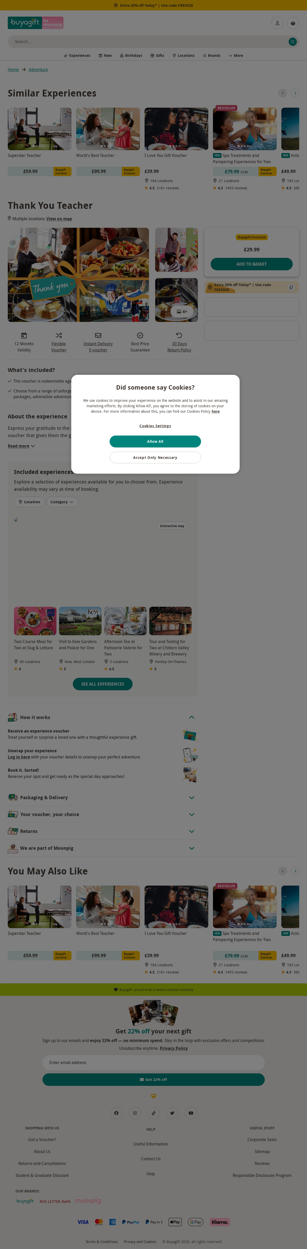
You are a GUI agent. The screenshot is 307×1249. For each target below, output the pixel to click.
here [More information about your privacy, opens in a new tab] (216, 411)
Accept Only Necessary (155, 457)
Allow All (155, 441)
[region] (155, 424)
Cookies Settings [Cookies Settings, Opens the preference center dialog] (155, 425)
